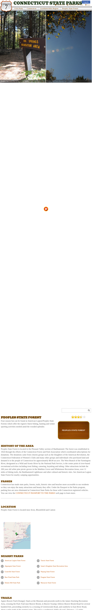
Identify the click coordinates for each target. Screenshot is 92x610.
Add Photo (71, 5)
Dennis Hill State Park (12, 583)
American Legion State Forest (15, 560)
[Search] (75, 410)
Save (87, 5)
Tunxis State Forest (47, 560)
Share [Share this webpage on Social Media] (80, 5)
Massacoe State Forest (48, 583)
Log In (86, 2)
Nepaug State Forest (48, 572)
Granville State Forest (12, 572)
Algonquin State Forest (13, 566)
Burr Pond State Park (12, 577)
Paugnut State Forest (48, 577)
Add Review (60, 5)
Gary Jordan (25, 81)
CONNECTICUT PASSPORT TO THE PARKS (35, 493)
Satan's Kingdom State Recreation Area (54, 566)
